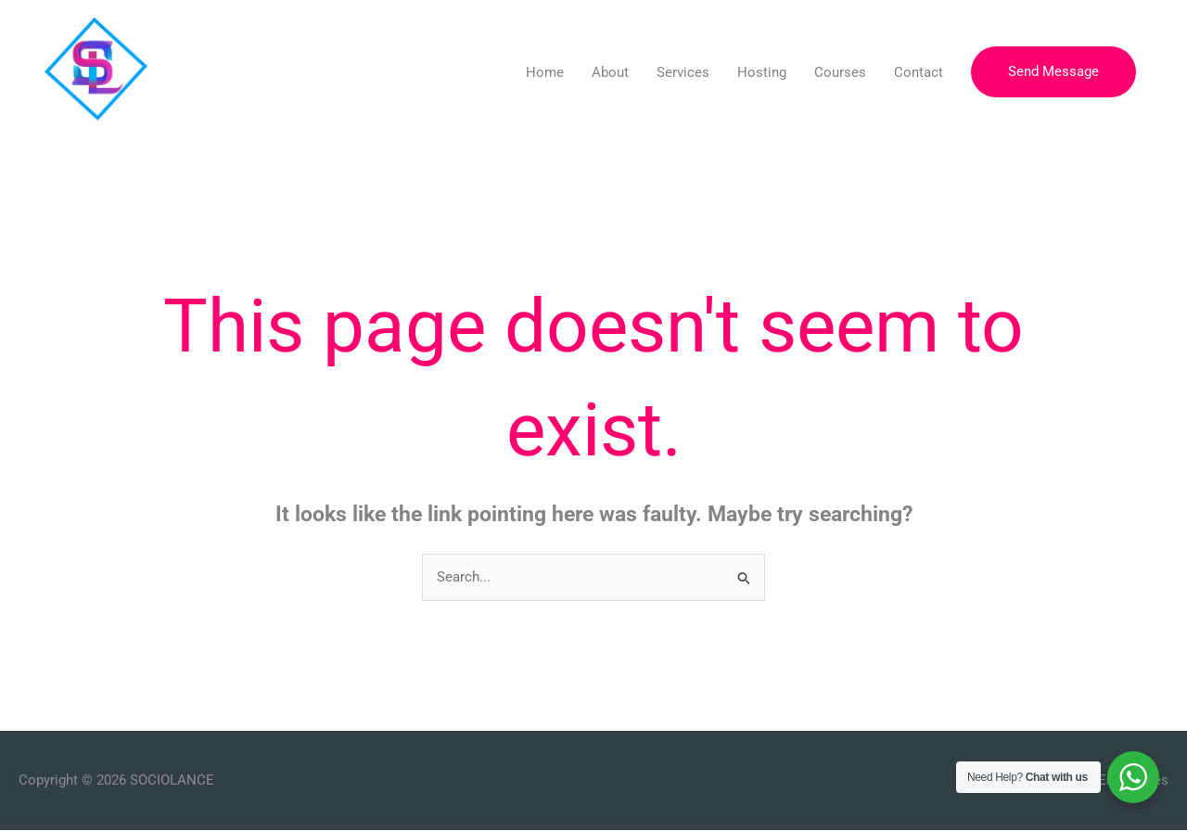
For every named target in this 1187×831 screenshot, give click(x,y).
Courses (840, 72)
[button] (1053, 71)
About (610, 72)
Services (683, 72)
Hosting (761, 72)
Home (545, 72)
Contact (918, 72)
